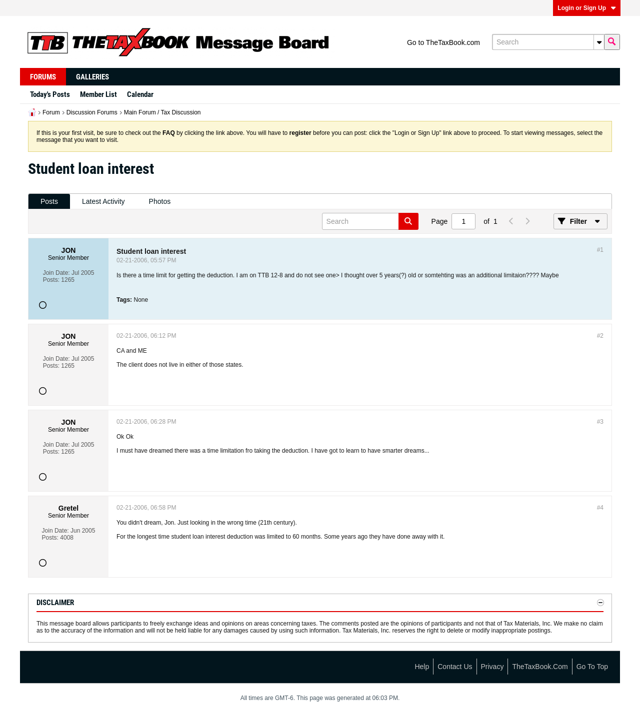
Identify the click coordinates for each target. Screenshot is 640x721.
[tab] (49, 201)
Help (421, 667)
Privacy (492, 667)
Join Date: (56, 272)
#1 (600, 249)
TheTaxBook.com (540, 667)
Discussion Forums (92, 112)
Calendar (140, 94)
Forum (51, 112)
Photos (160, 201)
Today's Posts (50, 94)
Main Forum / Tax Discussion (162, 112)
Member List (98, 94)
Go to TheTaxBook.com (443, 42)
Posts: (51, 279)
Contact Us (455, 667)
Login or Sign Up (587, 7)
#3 (600, 421)
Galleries (92, 76)
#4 (600, 507)
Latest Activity (103, 201)
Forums (43, 76)
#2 (600, 335)
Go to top (592, 667)
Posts (49, 201)
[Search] (548, 42)
